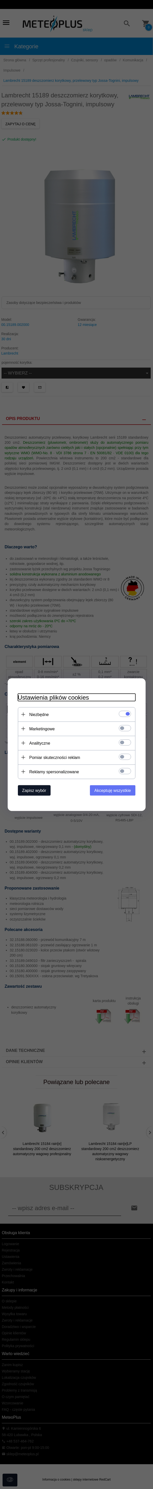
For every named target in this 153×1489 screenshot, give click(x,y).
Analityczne (39, 743)
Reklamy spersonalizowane (54, 771)
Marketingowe (42, 728)
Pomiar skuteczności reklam (54, 757)
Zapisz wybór (34, 790)
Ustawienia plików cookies (53, 697)
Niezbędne (39, 714)
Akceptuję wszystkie (112, 790)
